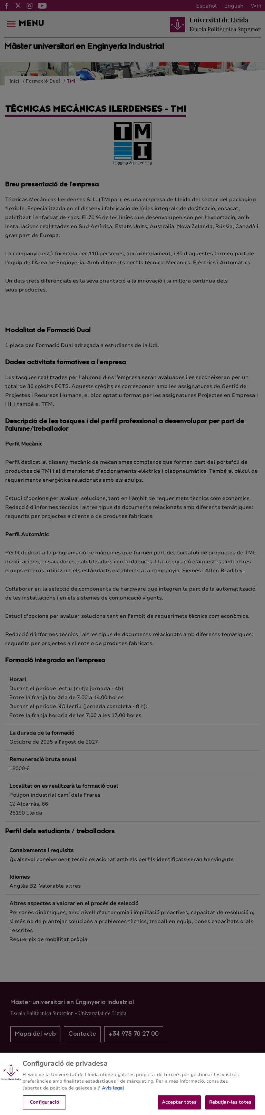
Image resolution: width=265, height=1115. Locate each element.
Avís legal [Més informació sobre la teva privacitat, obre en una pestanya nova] (113, 1091)
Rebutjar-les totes (230, 1105)
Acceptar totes (179, 1105)
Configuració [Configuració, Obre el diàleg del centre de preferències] (44, 1105)
